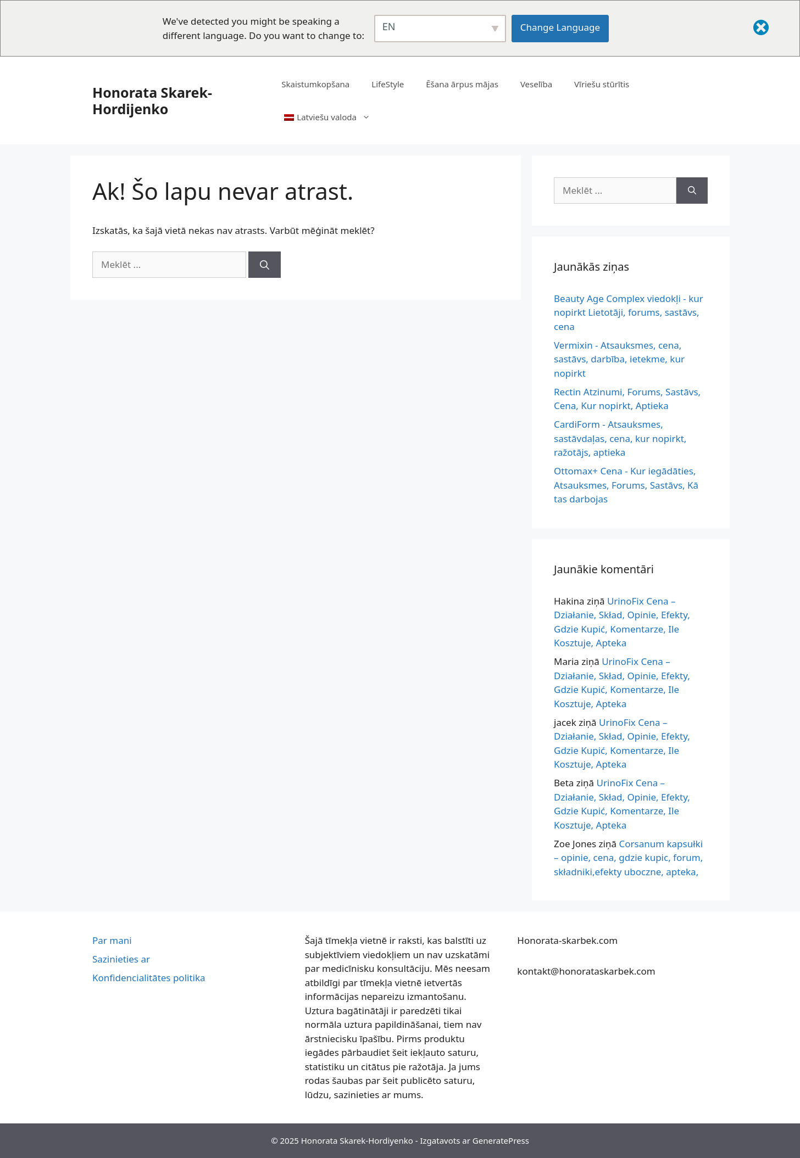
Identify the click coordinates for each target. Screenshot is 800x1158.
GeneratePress (501, 1140)
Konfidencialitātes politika (148, 977)
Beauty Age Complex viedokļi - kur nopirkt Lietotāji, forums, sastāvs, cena (628, 312)
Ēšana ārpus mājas (462, 84)
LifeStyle (387, 84)
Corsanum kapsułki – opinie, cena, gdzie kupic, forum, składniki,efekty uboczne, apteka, (628, 857)
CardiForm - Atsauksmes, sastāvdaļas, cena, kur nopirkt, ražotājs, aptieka (620, 438)
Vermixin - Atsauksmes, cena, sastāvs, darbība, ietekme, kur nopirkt (619, 359)
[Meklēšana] (264, 264)
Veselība (536, 84)
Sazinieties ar (121, 959)
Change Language (560, 27)
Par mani (112, 940)
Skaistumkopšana (315, 84)
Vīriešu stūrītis (601, 84)
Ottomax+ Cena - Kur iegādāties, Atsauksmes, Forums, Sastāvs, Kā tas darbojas (626, 485)
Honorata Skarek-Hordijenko (152, 100)
